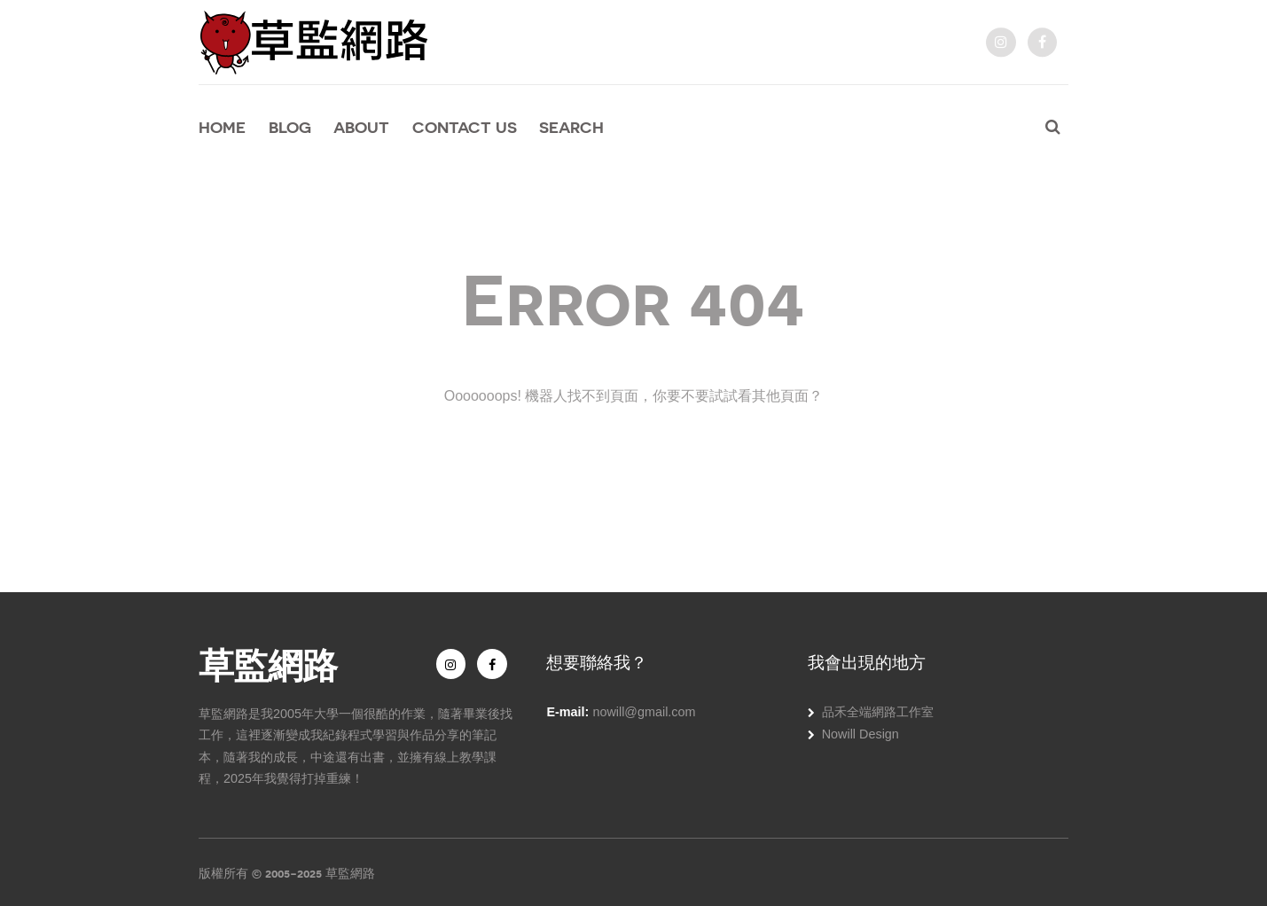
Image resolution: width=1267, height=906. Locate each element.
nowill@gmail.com (643, 712)
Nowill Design (860, 734)
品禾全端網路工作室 (878, 712)
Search (571, 127)
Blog (290, 127)
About (361, 127)
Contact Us (464, 127)
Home (222, 127)
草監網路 (268, 663)
